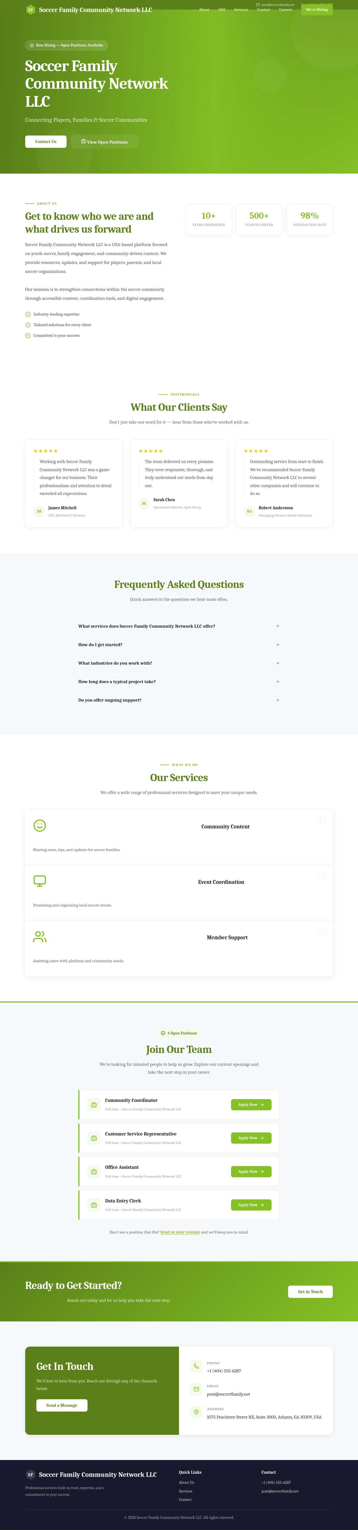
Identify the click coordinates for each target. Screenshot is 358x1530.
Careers (285, 9)
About (204, 9)
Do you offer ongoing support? (110, 700)
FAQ (221, 9)
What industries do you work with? (115, 663)
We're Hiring (317, 10)
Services (241, 9)
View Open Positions (104, 142)
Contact (263, 9)
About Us (186, 1482)
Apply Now (251, 1110)
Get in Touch (310, 1291)
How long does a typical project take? (117, 681)
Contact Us (45, 141)
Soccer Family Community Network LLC (88, 9)
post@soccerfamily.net (228, 1394)
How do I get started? (100, 644)
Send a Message (61, 1405)
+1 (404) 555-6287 (224, 1371)
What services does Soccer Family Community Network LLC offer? (146, 626)
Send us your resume (180, 1232)
